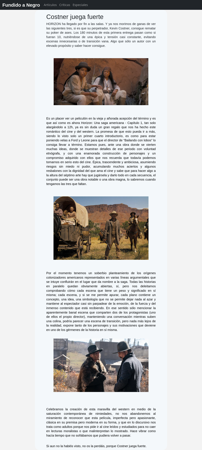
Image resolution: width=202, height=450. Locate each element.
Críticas (64, 5)
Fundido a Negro (21, 5)
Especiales (80, 5)
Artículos (50, 5)
